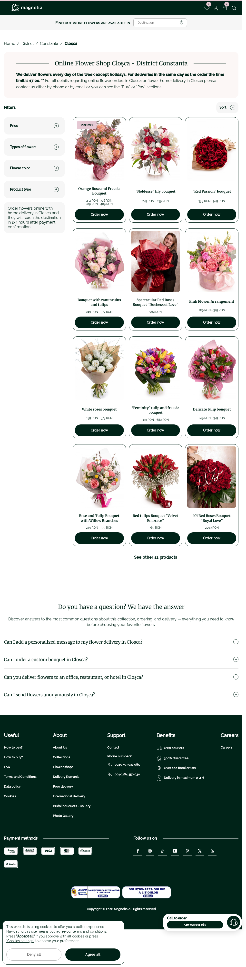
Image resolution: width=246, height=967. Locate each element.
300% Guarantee (172, 789)
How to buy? (13, 788)
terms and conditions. (90, 931)
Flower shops (63, 798)
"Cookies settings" (20, 941)
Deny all (34, 955)
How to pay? (13, 778)
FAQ (7, 798)
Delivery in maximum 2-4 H (180, 809)
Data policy (12, 817)
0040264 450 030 (123, 805)
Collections (61, 788)
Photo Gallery (63, 847)
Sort (227, 107)
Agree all (92, 955)
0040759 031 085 (123, 796)
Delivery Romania (66, 808)
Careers (226, 778)
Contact (113, 778)
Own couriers (170, 779)
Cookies (10, 827)
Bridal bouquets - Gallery (71, 837)
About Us (60, 778)
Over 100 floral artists (176, 799)
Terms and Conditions (20, 808)
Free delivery (63, 817)
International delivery (69, 827)
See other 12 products (155, 557)
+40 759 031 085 (195, 924)
